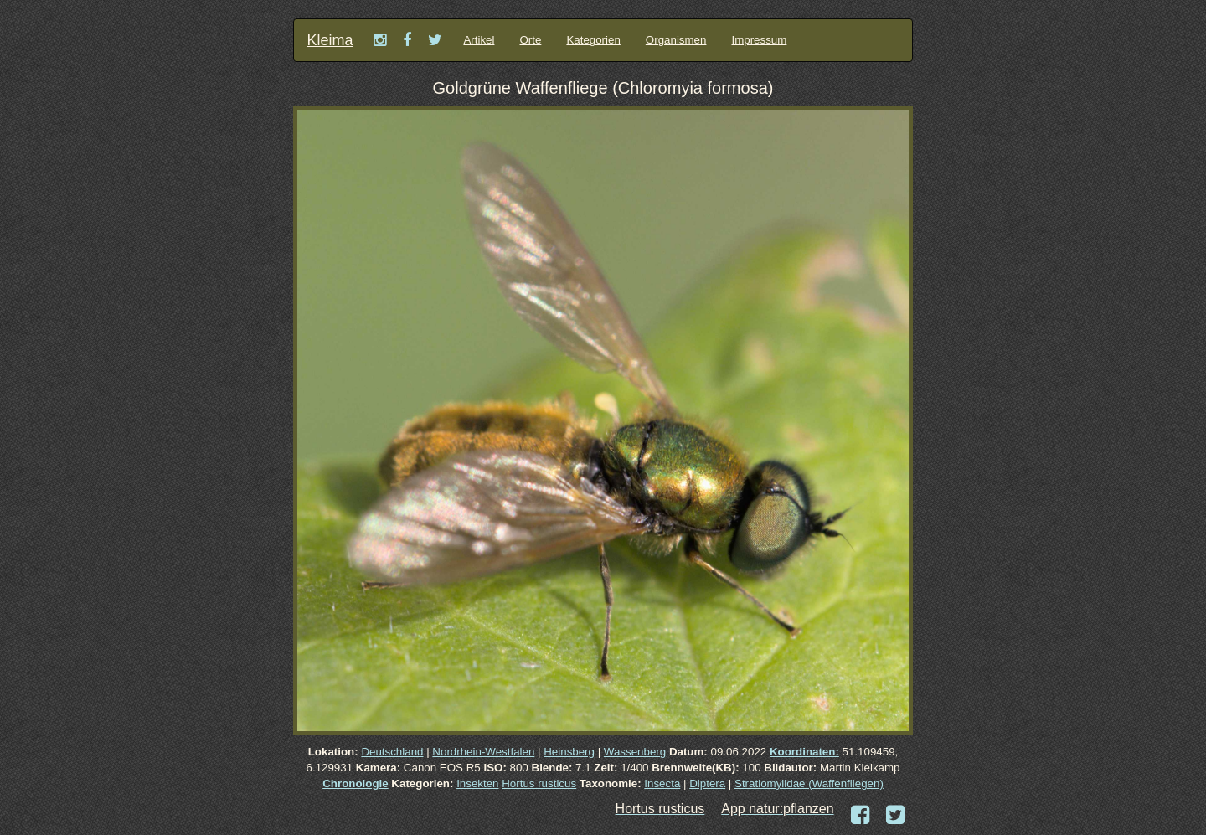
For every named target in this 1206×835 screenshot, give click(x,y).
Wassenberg (635, 751)
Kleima (330, 40)
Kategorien (593, 40)
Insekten (477, 783)
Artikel (478, 40)
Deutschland (392, 751)
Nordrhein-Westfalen (483, 751)
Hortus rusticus (539, 783)
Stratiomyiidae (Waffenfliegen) (809, 783)
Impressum (758, 40)
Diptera (707, 783)
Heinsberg (569, 751)
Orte (530, 40)
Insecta (662, 783)
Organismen (676, 40)
